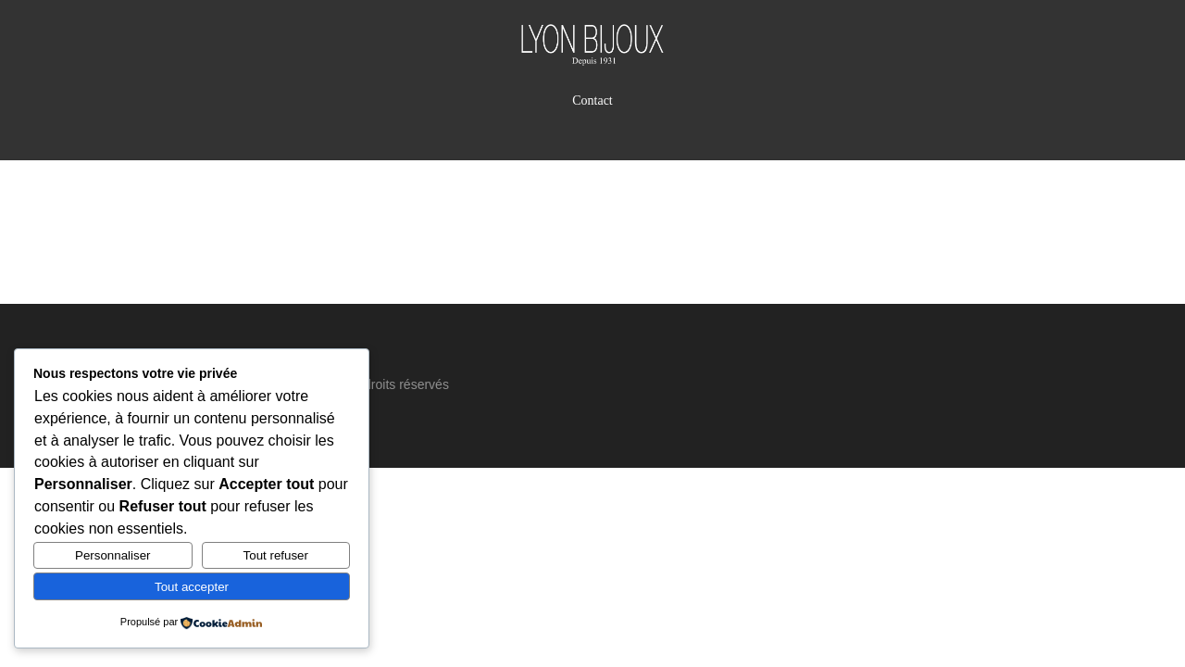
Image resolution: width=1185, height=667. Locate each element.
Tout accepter (192, 587)
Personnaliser (113, 555)
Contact (592, 100)
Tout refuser (275, 555)
